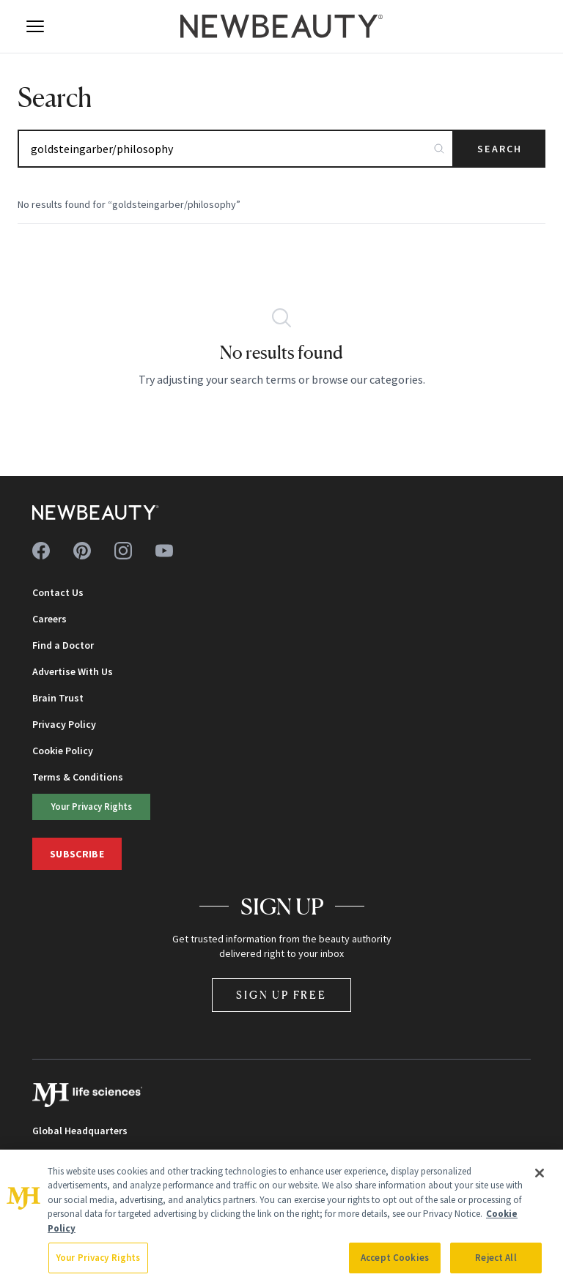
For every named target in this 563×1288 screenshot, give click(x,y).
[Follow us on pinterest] (82, 550)
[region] (281, 1219)
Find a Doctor (63, 645)
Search (499, 148)
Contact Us (58, 592)
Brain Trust (58, 697)
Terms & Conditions (77, 776)
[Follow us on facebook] (41, 550)
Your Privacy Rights (91, 806)
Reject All (495, 1257)
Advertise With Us (72, 671)
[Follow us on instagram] (123, 550)
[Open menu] (35, 26)
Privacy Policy (64, 724)
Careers (49, 618)
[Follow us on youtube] (164, 550)
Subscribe (77, 853)
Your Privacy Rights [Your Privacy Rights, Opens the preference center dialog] (98, 1257)
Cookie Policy (62, 750)
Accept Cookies (395, 1257)
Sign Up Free (281, 995)
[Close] (539, 1173)
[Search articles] (236, 149)
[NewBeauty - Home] (281, 26)
